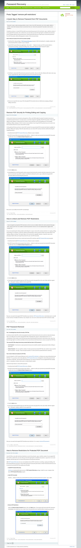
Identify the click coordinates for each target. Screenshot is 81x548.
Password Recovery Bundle (15, 7)
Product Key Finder (37, 7)
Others (11, 444)
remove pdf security (28, 214)
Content (67, 4)
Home (64, 4)
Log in (73, 4)
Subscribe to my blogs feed (69, 15)
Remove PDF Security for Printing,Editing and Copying (26, 112)
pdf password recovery (13, 322)
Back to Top (72, 546)
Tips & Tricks (12, 106)
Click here (10, 470)
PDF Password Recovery (27, 41)
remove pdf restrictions (21, 214)
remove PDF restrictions (34, 356)
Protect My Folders (46, 7)
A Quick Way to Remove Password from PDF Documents (27, 19)
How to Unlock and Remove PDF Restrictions (23, 219)
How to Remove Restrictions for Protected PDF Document (27, 450)
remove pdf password (29, 539)
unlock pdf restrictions (34, 322)
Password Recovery (16, 4)
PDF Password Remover (15, 327)
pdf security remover (12, 214)
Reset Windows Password (27, 7)
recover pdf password (21, 539)
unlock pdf (28, 322)
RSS (70, 4)
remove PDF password (44, 441)
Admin (14, 21)
